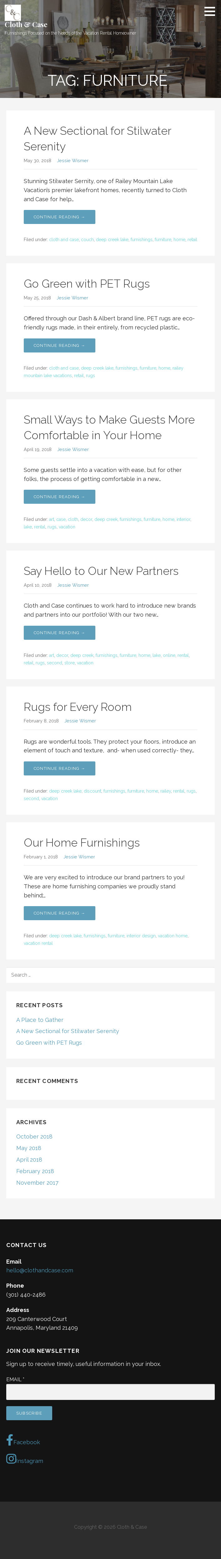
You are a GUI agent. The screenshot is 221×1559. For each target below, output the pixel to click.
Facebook (23, 1440)
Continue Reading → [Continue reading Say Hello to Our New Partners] (59, 632)
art (51, 519)
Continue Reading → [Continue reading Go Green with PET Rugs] (59, 345)
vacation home (173, 935)
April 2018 (29, 1159)
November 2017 (37, 1182)
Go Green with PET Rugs (87, 283)
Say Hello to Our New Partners (101, 570)
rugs (90, 375)
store (69, 662)
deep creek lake (112, 239)
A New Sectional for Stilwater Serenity (67, 1031)
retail (192, 239)
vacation (67, 526)
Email (15, 1379)
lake (28, 526)
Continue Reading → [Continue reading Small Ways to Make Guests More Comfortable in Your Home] (59, 496)
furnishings (142, 239)
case (61, 519)
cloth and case (64, 239)
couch (87, 239)
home (179, 239)
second (54, 662)
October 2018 (34, 1136)
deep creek (106, 519)
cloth (73, 519)
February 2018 (35, 1171)
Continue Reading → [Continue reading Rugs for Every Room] (59, 768)
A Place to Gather (39, 1020)
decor (86, 519)
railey (165, 791)
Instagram (24, 1458)
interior (183, 519)
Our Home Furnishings (82, 842)
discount (92, 791)
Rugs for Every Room (78, 706)
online (169, 655)
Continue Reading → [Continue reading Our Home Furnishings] (59, 913)
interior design (141, 935)
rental (39, 526)
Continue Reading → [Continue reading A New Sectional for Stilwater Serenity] (59, 217)
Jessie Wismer (72, 160)
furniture (163, 239)
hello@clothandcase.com (39, 1270)
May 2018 (28, 1148)
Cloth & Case (26, 24)
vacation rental (38, 943)
